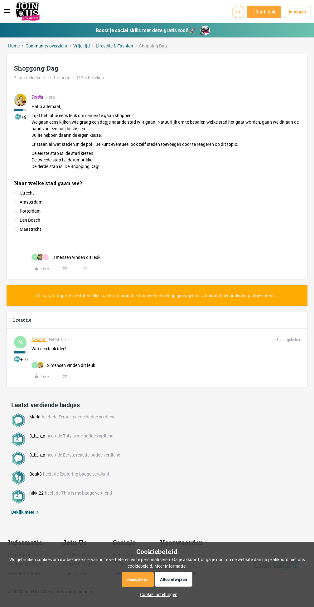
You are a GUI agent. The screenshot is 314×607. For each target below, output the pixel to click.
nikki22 (36, 493)
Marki (35, 417)
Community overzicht (46, 46)
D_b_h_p (37, 436)
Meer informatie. (170, 566)
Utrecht (27, 193)
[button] (7, 13)
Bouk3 (35, 474)
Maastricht (30, 229)
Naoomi (38, 339)
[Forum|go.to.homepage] (28, 12)
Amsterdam (31, 202)
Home (14, 46)
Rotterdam (30, 211)
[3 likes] (65, 257)
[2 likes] (63, 365)
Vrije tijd (81, 46)
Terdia (37, 97)
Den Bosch (30, 220)
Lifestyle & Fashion (114, 46)
